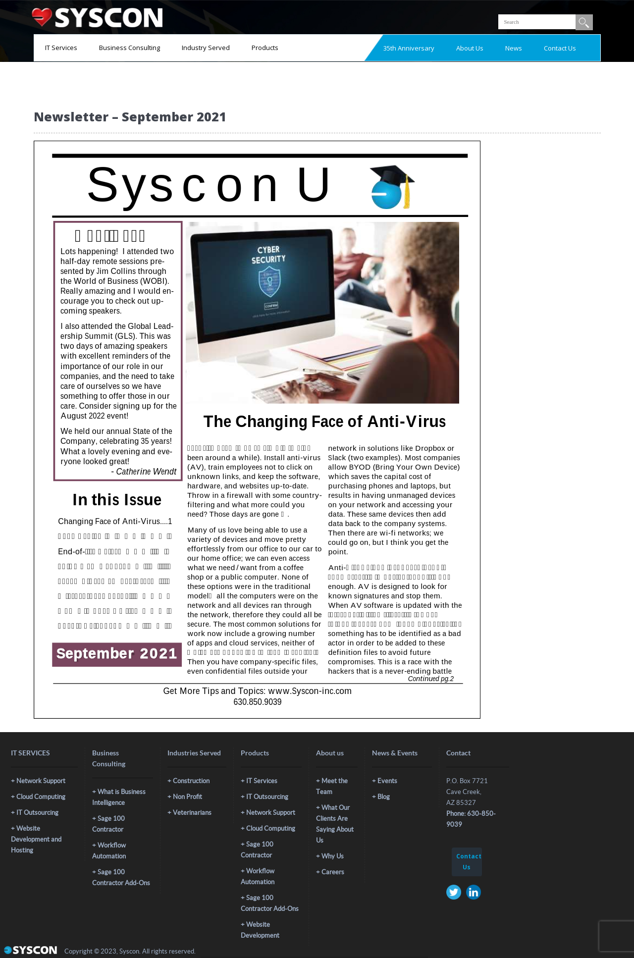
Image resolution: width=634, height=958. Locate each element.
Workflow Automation (109, 851)
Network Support (40, 781)
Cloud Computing (40, 796)
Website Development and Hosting (36, 839)
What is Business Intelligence (119, 797)
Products (265, 47)
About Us (469, 48)
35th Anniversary (408, 48)
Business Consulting (129, 47)
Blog (383, 796)
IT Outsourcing (37, 812)
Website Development (260, 930)
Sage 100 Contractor (108, 824)
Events (387, 781)
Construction (191, 781)
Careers (332, 872)
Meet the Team (332, 786)
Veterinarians (192, 812)
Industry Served (206, 47)
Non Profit (187, 796)
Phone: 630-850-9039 (471, 819)
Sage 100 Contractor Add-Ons (121, 877)
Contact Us (560, 48)
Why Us (332, 856)
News (513, 48)
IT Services (61, 47)
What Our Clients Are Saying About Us (335, 824)
